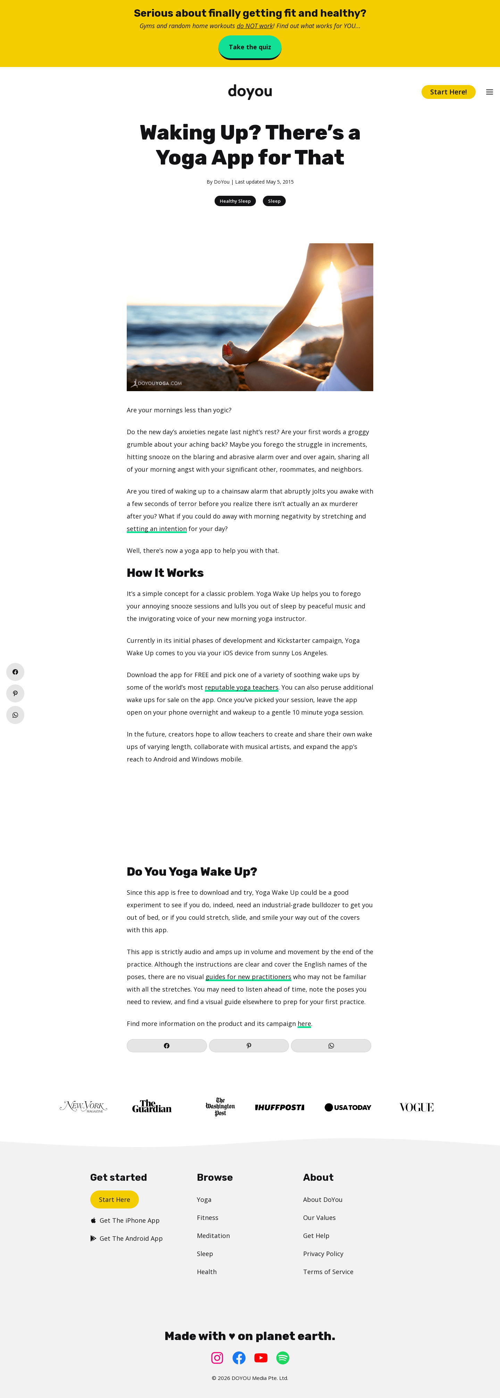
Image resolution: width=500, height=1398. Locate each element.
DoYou (222, 181)
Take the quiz (250, 47)
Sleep (274, 201)
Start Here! (448, 91)
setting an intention (157, 528)
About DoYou (323, 1199)
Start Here (114, 1199)
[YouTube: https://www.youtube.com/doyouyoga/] (261, 1358)
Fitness (207, 1217)
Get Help (316, 1235)
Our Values (319, 1217)
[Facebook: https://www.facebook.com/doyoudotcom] (239, 1358)
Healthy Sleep (235, 201)
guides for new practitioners (248, 976)
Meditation (213, 1235)
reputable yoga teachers (241, 687)
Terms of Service (328, 1272)
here (304, 1023)
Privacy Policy (323, 1253)
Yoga (204, 1199)
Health (207, 1272)
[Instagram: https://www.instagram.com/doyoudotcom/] (217, 1358)
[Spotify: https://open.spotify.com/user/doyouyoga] (283, 1358)
